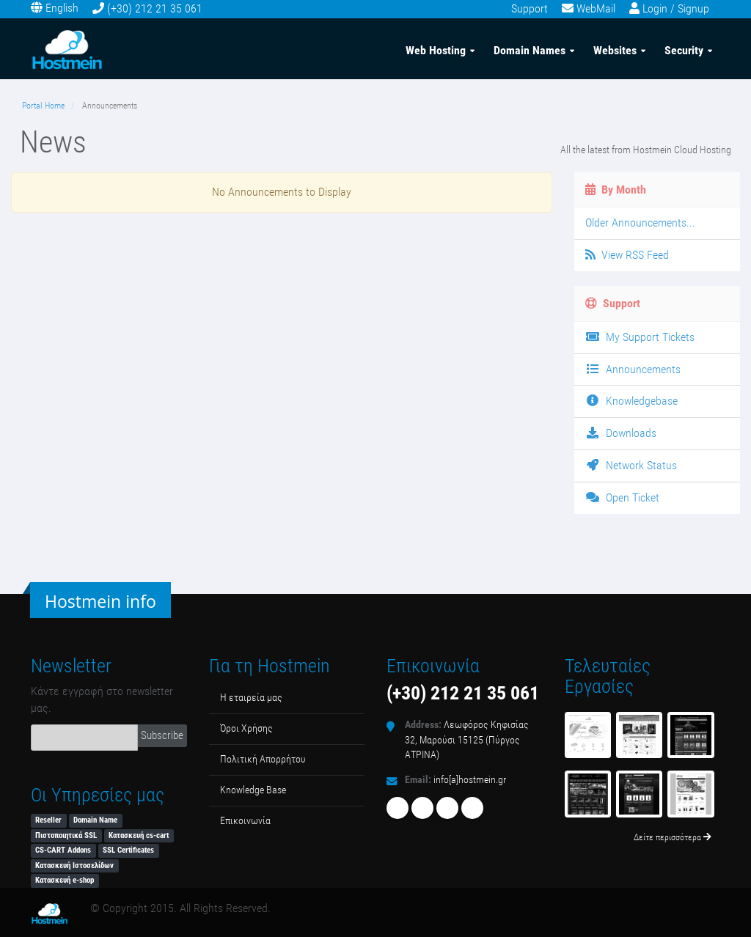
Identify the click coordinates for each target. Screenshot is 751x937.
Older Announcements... (640, 222)
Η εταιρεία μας (251, 697)
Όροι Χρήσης (246, 728)
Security (683, 50)
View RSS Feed (627, 255)
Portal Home (43, 105)
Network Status (631, 465)
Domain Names (529, 50)
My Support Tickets (640, 337)
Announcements (633, 369)
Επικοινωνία (245, 821)
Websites (615, 50)
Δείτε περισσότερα (672, 837)
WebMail (595, 8)
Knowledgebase (631, 401)
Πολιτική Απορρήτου (263, 759)
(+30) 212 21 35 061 (154, 8)
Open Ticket (622, 497)
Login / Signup (675, 8)
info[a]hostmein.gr (469, 780)
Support (529, 8)
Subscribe (162, 735)
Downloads (620, 433)
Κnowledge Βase (253, 790)
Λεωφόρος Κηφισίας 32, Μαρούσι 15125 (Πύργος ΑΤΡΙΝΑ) (467, 740)
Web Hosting (436, 50)
